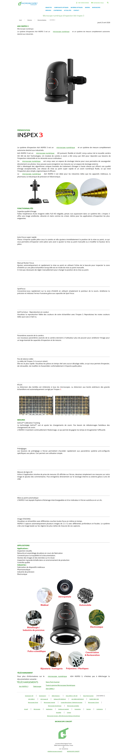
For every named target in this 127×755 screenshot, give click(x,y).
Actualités (58, 712)
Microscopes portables (73, 706)
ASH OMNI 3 (50, 689)
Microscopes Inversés (49, 702)
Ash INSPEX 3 (23, 686)
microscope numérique (61, 32)
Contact (69, 712)
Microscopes (37, 709)
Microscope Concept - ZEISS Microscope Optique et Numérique (63, 716)
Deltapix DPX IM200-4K (60, 699)
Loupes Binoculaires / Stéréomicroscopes (71, 702)
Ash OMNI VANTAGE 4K (77, 699)
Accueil (26, 709)
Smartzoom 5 (42, 696)
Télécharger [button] (37, 686)
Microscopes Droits (33, 702)
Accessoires (78, 709)
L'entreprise (99, 709)
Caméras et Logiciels (63, 709)
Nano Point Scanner (53, 682)
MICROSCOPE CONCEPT (73, 751)
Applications (49, 709)
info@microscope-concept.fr (55, 751)
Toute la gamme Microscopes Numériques (60, 685)
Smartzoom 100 (29, 696)
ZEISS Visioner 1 (56, 696)
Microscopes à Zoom (93, 702)
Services (88, 709)
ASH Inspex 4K (44, 699)
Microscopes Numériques (54, 706)
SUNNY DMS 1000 (94, 699)
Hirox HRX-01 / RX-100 (71, 696)
